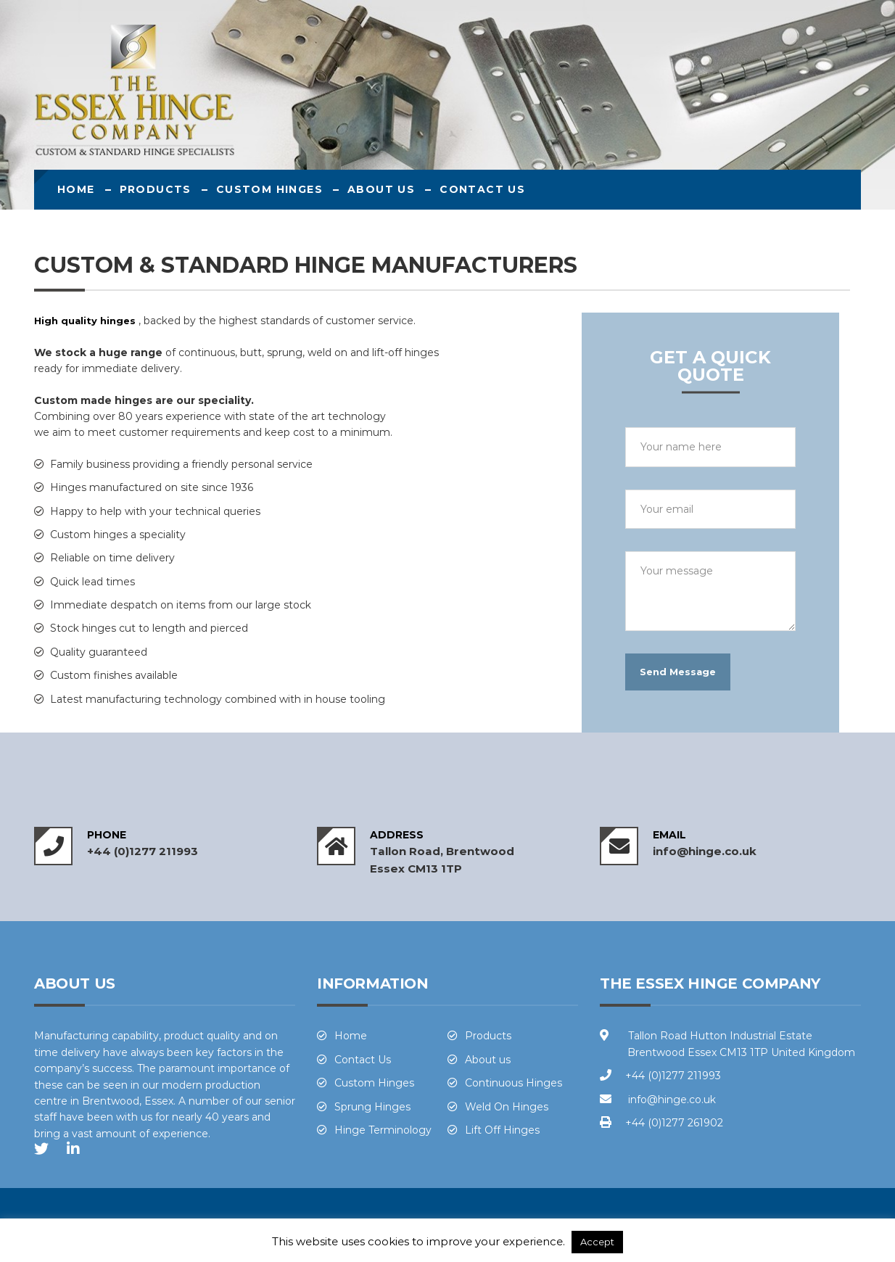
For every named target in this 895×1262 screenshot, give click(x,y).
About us (381, 189)
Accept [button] (597, 1241)
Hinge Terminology (383, 1130)
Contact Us (482, 189)
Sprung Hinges (372, 1106)
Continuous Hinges (513, 1082)
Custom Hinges (269, 189)
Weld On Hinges (506, 1106)
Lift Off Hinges (502, 1130)
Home (76, 189)
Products (155, 189)
